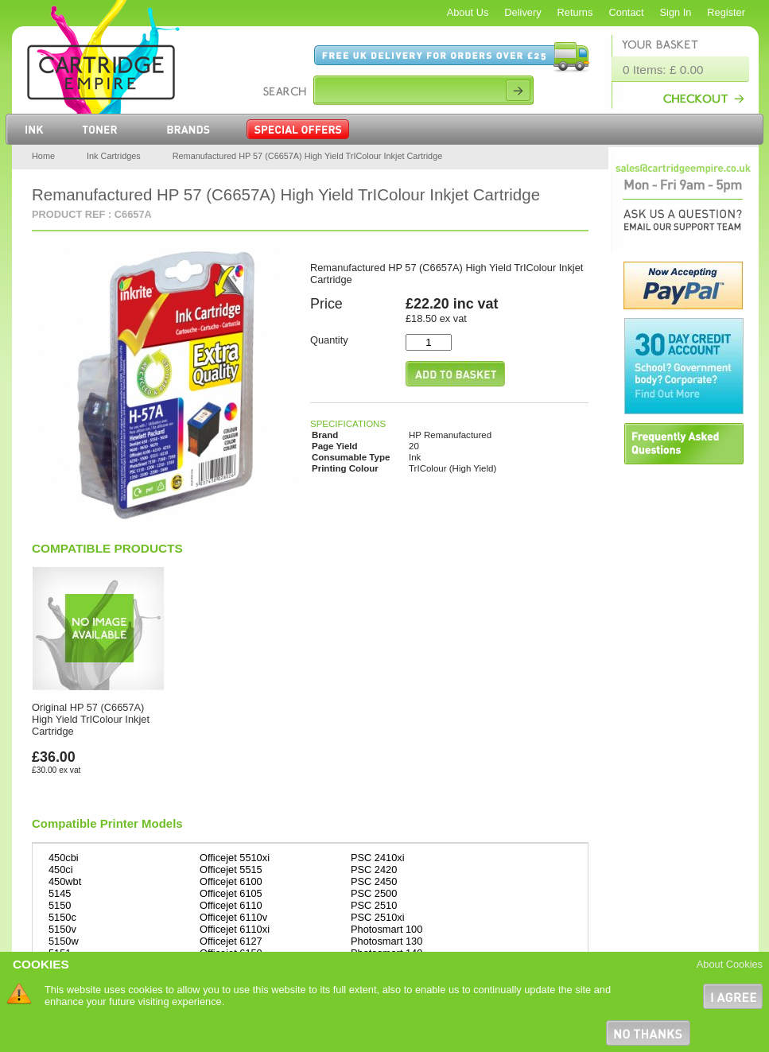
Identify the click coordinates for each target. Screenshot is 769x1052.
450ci (61, 869)
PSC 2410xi (378, 858)
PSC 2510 (374, 905)
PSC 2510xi (378, 917)
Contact (625, 12)
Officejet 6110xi (235, 929)
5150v (62, 929)
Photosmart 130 (386, 941)
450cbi (64, 858)
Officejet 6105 (231, 893)
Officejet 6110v (233, 917)
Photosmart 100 (386, 929)
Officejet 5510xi (235, 858)
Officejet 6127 (231, 941)
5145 (60, 893)
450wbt (65, 881)
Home (43, 156)
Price (326, 304)
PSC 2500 (374, 893)
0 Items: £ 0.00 (663, 69)
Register (726, 12)
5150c (62, 917)
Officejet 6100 (231, 881)
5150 (60, 905)
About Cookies (730, 964)
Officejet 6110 (231, 905)
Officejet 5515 (231, 869)
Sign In (676, 12)
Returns (575, 12)
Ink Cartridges (114, 156)
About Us (468, 12)
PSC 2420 (374, 869)
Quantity (329, 340)
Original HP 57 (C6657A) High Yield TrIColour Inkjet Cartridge (91, 719)
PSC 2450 (374, 881)
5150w (64, 941)
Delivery (522, 12)
